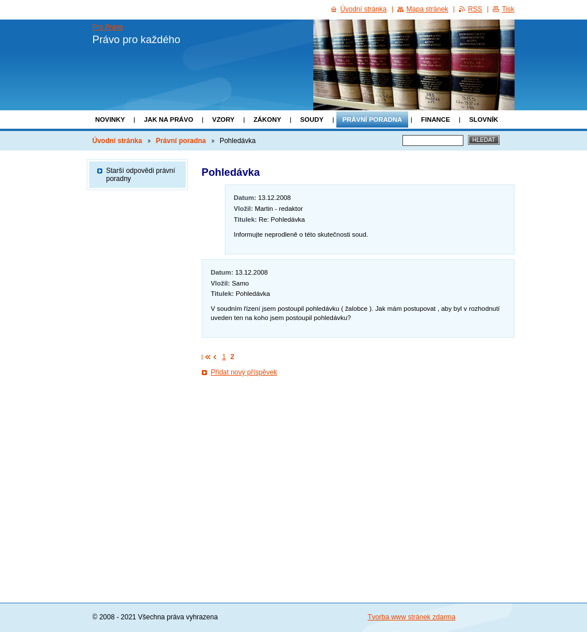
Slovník (483, 119)
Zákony (267, 119)
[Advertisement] (358, 415)
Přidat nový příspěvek (244, 372)
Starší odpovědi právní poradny (140, 175)
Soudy (312, 119)
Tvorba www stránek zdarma (412, 617)
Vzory (223, 119)
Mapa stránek (427, 9)
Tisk (508, 9)
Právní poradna (372, 119)
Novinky (110, 119)
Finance (435, 119)
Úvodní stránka (118, 141)
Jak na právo (168, 119)
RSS (475, 9)
